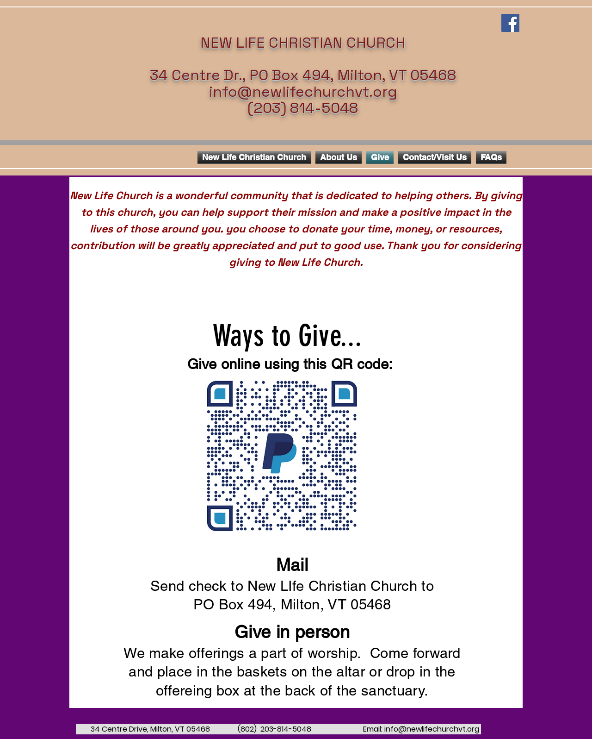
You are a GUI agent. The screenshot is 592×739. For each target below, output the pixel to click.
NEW (216, 42)
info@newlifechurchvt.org (303, 91)
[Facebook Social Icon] (510, 23)
